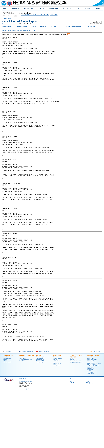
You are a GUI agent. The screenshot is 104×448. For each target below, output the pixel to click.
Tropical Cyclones (7, 413)
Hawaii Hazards (7, 412)
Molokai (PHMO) (40, 416)
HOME (5, 8)
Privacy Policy (89, 434)
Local (71, 413)
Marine (55, 417)
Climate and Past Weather (73, 27)
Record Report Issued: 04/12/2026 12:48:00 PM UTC (18, 30)
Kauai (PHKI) (39, 417)
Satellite (21, 412)
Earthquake (5, 416)
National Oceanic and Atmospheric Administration (31, 435)
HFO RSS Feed (95, 407)
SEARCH (87, 8)
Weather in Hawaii (91, 417)
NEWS (78, 8)
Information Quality (74, 435)
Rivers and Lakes (56, 27)
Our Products (90, 427)
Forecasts (43, 27)
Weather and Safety (92, 414)
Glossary (72, 438)
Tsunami (5, 414)
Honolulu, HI (12, 23)
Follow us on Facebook (26, 407)
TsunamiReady (90, 423)
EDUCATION (67, 8)
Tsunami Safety (90, 416)
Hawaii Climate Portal (75, 416)
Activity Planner (57, 418)
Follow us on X (7, 407)
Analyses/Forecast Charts (25, 414)
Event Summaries (91, 419)
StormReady (90, 422)
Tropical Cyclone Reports (76, 417)
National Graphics (57, 413)
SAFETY (41, 8)
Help (71, 436)
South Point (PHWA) (41, 412)
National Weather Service (25, 436)
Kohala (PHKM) (40, 414)
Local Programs (90, 27)
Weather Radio (90, 413)
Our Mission (90, 425)
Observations (22, 413)
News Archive (90, 412)
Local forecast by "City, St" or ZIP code (8, 13)
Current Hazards (6, 27)
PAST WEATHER (29, 8)
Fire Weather (56, 412)
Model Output (56, 421)
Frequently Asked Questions (94, 418)
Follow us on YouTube (42, 407)
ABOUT (97, 8)
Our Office (89, 426)
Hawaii (54, 419)
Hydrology (21, 416)
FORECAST (15, 8)
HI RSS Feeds (90, 428)
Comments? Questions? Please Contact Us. (30, 444)
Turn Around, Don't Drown (93, 421)
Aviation (55, 414)
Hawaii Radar (39, 413)
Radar (34, 27)
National (72, 415)
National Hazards (7, 417)
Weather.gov (5, 23)
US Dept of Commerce (25, 434)
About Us (88, 438)
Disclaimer (72, 434)
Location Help (7, 18)
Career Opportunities (91, 439)
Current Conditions (21, 27)
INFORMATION (53, 8)
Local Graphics (57, 416)
